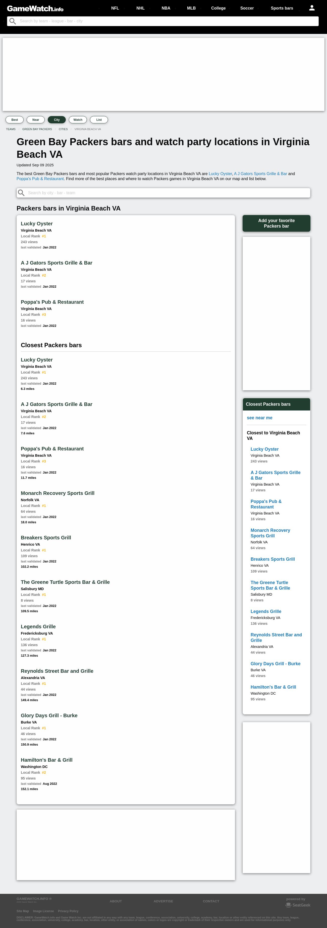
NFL (115, 8)
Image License (43, 911)
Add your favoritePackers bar (276, 223)
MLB (191, 8)
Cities (63, 129)
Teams (11, 129)
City (57, 120)
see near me (259, 417)
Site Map (23, 911)
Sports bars (282, 8)
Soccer (247, 8)
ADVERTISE (163, 901)
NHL (140, 8)
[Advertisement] (154, 74)
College (218, 8)
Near (35, 120)
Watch (78, 120)
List (99, 120)
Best (14, 120)
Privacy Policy (68, 911)
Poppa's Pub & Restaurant (40, 179)
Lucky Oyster (220, 174)
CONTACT (211, 901)
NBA (166, 8)
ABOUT (116, 901)
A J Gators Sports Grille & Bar (260, 174)
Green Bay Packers (37, 129)
